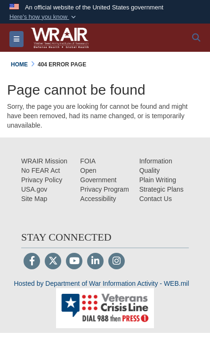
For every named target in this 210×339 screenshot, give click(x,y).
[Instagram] (116, 262)
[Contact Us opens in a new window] (155, 198)
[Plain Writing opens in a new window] (157, 180)
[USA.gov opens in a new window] (34, 189)
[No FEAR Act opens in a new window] (40, 170)
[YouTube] (74, 262)
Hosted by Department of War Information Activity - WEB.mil (101, 283)
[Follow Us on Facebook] (32, 262)
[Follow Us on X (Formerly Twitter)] (53, 262)
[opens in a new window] (98, 198)
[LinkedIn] (95, 262)
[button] (43, 17)
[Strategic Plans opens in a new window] (161, 189)
